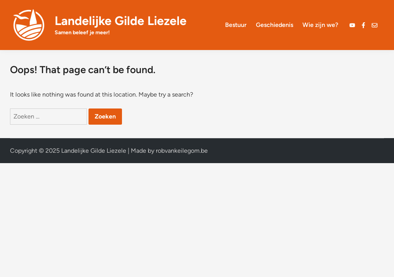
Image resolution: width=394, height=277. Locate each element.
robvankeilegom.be (182, 150)
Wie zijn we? (320, 24)
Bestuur (236, 24)
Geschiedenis (274, 24)
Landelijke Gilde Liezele (121, 20)
